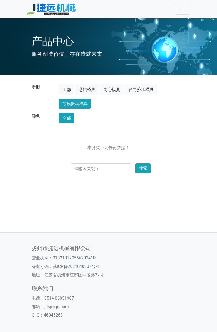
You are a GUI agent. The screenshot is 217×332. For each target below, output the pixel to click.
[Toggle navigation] (182, 9)
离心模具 (111, 89)
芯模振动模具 (75, 103)
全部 (66, 89)
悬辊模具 (87, 89)
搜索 (143, 168)
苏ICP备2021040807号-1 (76, 266)
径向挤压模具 (141, 89)
